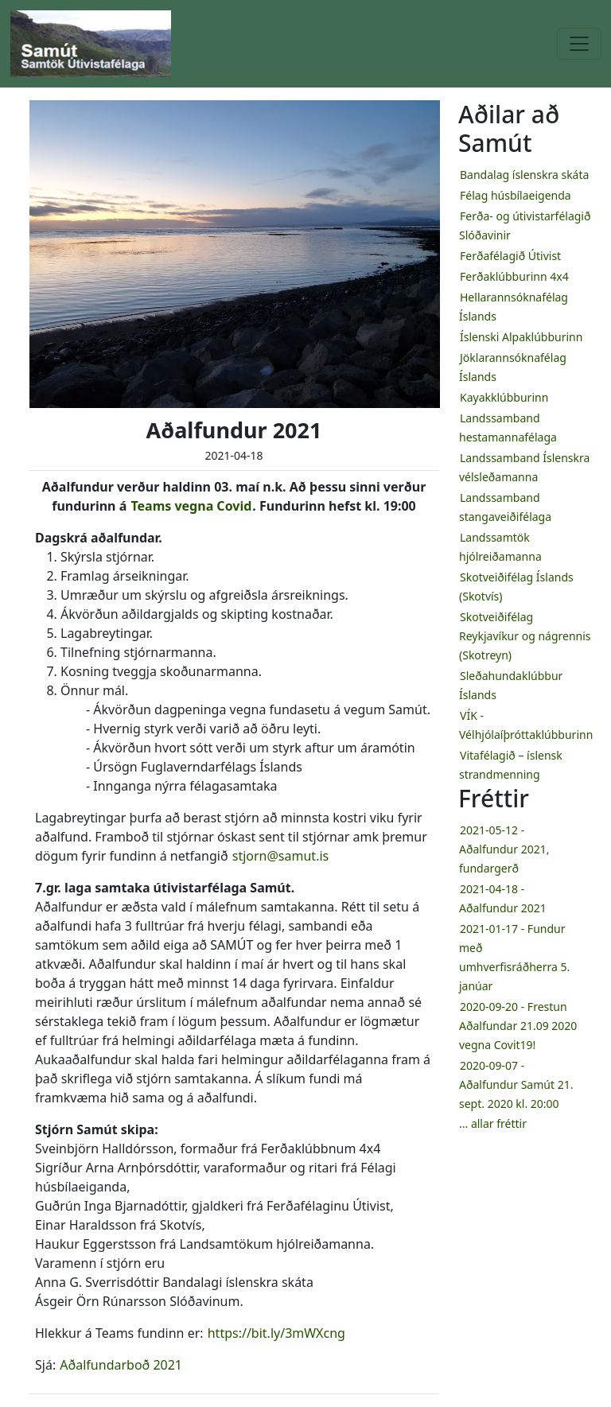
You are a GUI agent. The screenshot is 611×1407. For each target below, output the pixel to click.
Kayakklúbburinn (504, 397)
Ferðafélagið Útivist (510, 255)
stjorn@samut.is (280, 856)
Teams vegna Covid (190, 506)
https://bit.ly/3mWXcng (276, 1333)
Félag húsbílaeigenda (515, 195)
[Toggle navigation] (579, 44)
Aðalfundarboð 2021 (121, 1365)
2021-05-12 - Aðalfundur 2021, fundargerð (504, 849)
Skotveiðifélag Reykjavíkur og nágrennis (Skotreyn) (525, 636)
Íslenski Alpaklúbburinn (521, 336)
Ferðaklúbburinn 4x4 (514, 276)
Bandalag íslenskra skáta (524, 174)
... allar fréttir (493, 1123)
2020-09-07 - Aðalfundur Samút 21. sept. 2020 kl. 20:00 (516, 1084)
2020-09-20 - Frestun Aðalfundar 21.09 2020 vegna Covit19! (518, 1025)
